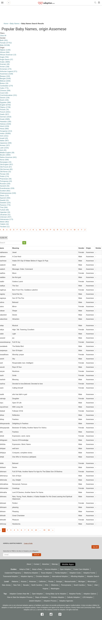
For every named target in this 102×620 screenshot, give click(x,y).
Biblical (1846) (5, 81)
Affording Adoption (77, 576)
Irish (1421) (4, 136)
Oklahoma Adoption (31, 573)
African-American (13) (8, 55)
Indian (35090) (5, 133)
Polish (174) (4, 176)
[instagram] (51, 614)
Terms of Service (65, 607)
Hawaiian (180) (5, 121)
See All (95, 547)
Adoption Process (50, 601)
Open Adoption (65, 569)
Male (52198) (5, 45)
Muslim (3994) (5, 155)
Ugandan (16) (5, 212)
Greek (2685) (5, 119)
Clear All (3, 35)
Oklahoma (54, 585)
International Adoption (60, 576)
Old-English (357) (6, 164)
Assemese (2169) (6, 74)
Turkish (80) (4, 210)
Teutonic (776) (5, 205)
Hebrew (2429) (5, 124)
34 (49, 530)
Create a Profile (28, 543)
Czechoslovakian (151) (8, 95)
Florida (50, 581)
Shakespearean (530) (8, 193)
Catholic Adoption (73, 597)
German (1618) (5, 117)
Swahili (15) (4, 200)
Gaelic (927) (4, 114)
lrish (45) (3, 150)
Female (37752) (6, 43)
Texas (89, 585)
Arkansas (32, 581)
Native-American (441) (8, 157)
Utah (96, 585)
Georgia (59, 581)
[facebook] (42, 614)
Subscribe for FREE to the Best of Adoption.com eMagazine (20, 551)
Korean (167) (5, 145)
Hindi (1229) (4, 126)
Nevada (26, 585)
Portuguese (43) (6, 181)
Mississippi (92, 581)
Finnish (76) (4, 109)
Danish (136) (5, 98)
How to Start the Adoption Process (20, 597)
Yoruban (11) (5, 226)
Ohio (46, 585)
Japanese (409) (6, 143)
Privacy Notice (76, 607)
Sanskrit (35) (4, 186)
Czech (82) (4, 93)
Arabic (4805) (5, 62)
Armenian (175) (5, 69)
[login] (99, 2)
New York (16, 585)
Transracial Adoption (10, 576)
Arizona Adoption (51, 569)
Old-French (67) (6, 167)
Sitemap (55, 564)
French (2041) (5, 112)
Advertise (45, 564)
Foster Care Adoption (81, 569)
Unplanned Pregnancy (13, 573)
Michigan (81, 581)
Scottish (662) (5, 191)
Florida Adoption (61, 573)
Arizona (23, 581)
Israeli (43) (4, 138)
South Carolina (79, 585)
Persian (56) (4, 174)
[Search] (95, 3)
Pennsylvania (66, 585)
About (29, 564)
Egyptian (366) (5, 102)
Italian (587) (4, 140)
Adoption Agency (27, 576)
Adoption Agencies (66, 601)
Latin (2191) (4, 148)
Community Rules (89, 607)
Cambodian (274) (6, 86)
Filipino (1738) (5, 107)
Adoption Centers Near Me (19, 594)
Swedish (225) (5, 203)
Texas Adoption (46, 573)
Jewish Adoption (35, 601)
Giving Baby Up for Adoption (55, 594)
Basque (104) (5, 76)
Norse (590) (4, 160)
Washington (55, 588)
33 (44, 530)
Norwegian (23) (5, 162)
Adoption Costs (75, 573)
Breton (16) (4, 83)
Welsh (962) (4, 222)
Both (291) (4, 40)
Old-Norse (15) (5, 172)
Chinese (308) (5, 90)
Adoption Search (93, 576)
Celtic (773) (4, 88)
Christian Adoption (42, 576)
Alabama (15, 581)
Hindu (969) (4, 129)
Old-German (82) (6, 169)
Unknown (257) (5, 217)
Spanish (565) (5, 198)
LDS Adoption (87, 597)
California (42, 581)
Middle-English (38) (7, 152)
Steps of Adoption (41, 597)
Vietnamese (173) (6, 219)
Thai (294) (4, 207)
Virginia (45, 588)
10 (36, 530)
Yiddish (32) (4, 224)
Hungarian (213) (6, 131)
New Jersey (6, 585)
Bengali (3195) (5, 78)
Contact (36, 564)
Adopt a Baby (37, 569)
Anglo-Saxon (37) (6, 59)
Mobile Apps (68, 564)
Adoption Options (90, 594)
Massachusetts (70, 581)
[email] (17, 554)
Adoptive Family (89, 573)
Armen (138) (4, 66)
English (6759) (5, 105)
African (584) (5, 52)
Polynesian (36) (6, 179)
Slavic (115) (4, 195)
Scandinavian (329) (7, 188)
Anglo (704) (4, 57)
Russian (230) (5, 184)
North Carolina (36, 585)
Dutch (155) (4, 100)
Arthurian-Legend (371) (8, 71)
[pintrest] (59, 614)
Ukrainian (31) (5, 215)
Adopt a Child (24, 569)
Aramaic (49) (5, 64)
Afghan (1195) (5, 50)
